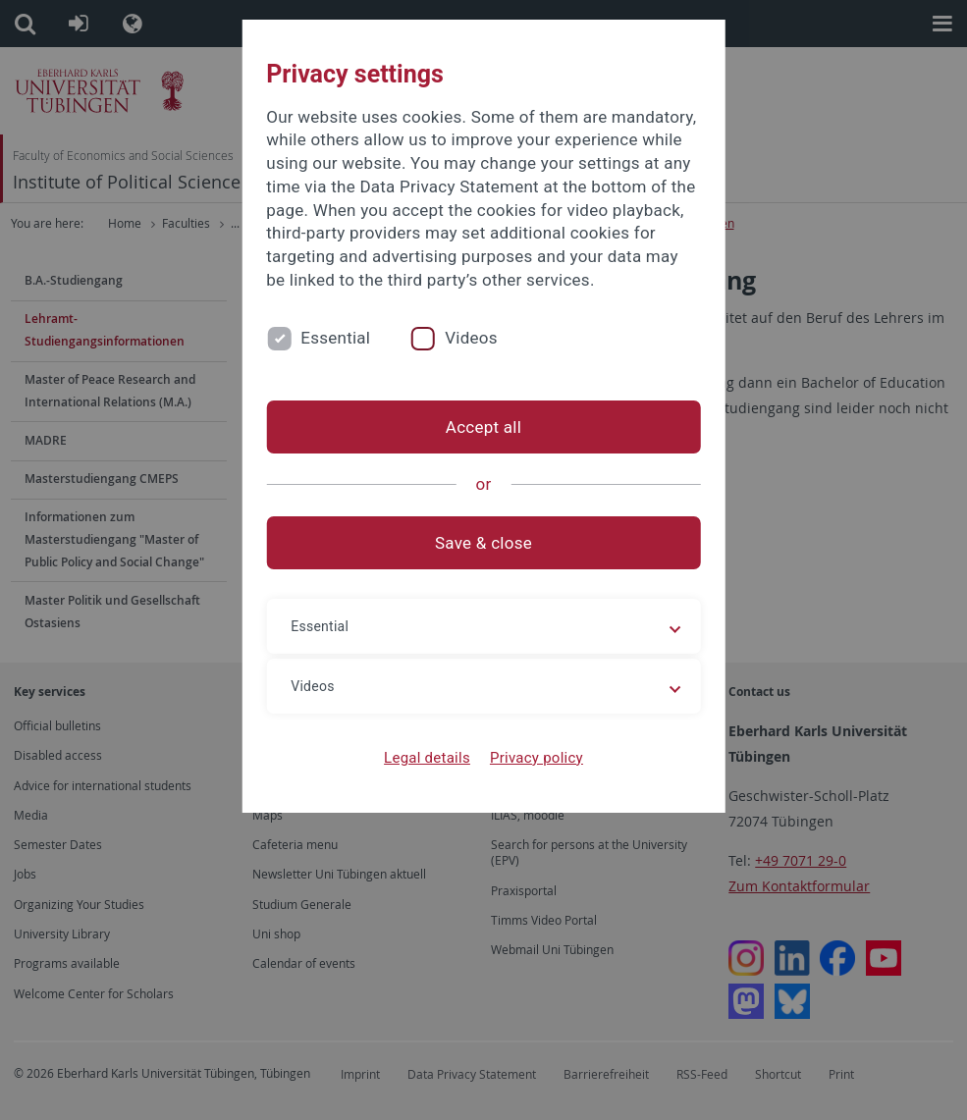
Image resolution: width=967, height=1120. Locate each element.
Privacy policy (536, 758)
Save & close (483, 543)
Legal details (427, 758)
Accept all (483, 427)
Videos (471, 337)
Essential (335, 337)
